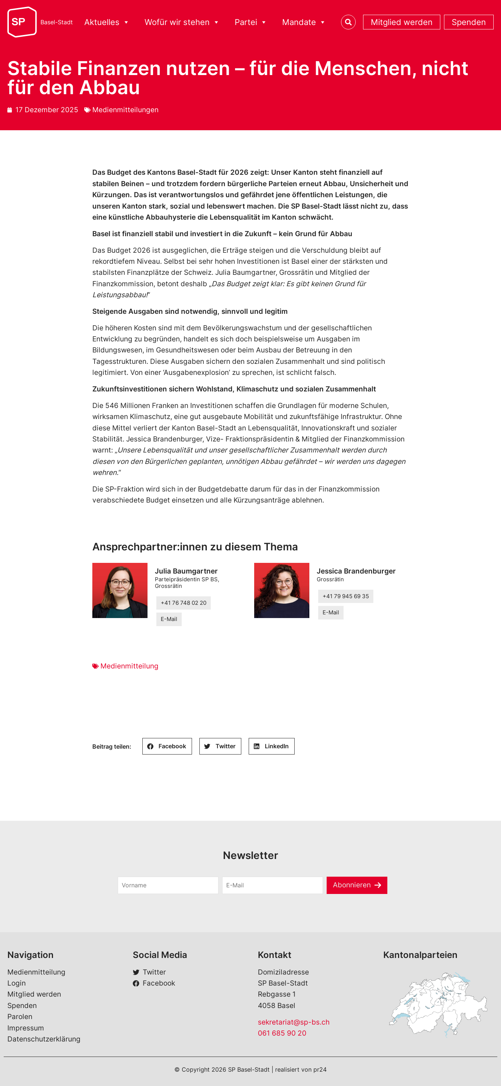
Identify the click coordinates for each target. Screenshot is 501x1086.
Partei (251, 22)
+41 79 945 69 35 (346, 596)
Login (16, 983)
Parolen (19, 1016)
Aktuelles (107, 22)
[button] (167, 746)
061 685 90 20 (282, 1033)
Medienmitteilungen (125, 110)
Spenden (469, 22)
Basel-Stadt (56, 22)
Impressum (25, 1028)
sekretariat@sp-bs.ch (294, 1022)
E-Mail (169, 618)
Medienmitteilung (129, 666)
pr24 (320, 1069)
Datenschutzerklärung (44, 1039)
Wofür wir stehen (182, 22)
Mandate (304, 22)
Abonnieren (352, 885)
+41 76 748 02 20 (183, 602)
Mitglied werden (402, 22)
